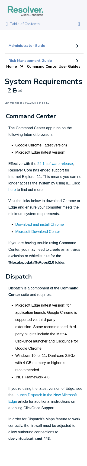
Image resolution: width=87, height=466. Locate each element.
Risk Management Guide (30, 60)
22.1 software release (55, 164)
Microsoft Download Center (37, 232)
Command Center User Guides (54, 66)
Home (11, 66)
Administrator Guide (27, 45)
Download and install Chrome (39, 224)
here (12, 190)
